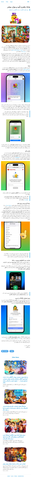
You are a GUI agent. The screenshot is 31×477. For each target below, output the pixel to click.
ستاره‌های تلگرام (26, 69)
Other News (15, 357)
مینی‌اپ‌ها (24, 51)
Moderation (21, 476)
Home (2, 1)
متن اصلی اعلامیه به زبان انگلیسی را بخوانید (18, 9)
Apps (11, 1)
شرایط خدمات (9, 205)
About (8, 476)
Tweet (12, 351)
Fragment (17, 157)
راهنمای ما (26, 199)
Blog (12, 476)
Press (15, 476)
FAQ (7, 1)
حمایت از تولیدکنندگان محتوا (17, 50)
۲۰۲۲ (19, 338)
